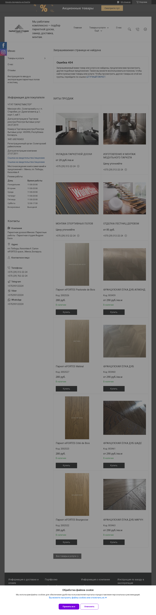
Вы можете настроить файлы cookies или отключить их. (77, 599)
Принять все (69, 606)
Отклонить (91, 606)
